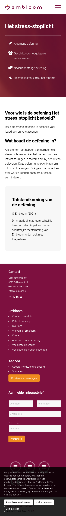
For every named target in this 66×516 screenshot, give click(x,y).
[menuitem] (56, 7)
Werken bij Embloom (24, 330)
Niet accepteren (44, 502)
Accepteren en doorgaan (18, 502)
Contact (16, 335)
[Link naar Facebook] (10, 297)
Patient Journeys (22, 321)
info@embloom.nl (17, 291)
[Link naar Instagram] (21, 297)
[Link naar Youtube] (13, 297)
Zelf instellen (12, 509)
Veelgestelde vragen (23, 345)
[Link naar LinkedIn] (17, 297)
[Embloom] (27, 7)
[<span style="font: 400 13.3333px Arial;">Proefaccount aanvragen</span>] (24, 378)
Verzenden (16, 438)
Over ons (17, 326)
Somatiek (17, 371)
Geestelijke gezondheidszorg (28, 366)
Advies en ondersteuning (26, 340)
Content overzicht (22, 316)
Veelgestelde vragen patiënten (29, 349)
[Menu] (56, 7)
